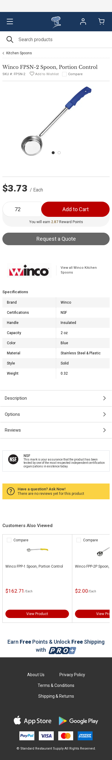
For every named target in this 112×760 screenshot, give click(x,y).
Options (12, 414)
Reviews (13, 430)
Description (16, 398)
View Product (37, 614)
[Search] (56, 39)
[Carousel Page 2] (59, 152)
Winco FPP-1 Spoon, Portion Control (34, 566)
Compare (75, 74)
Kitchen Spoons (19, 53)
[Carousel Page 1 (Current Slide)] (53, 152)
